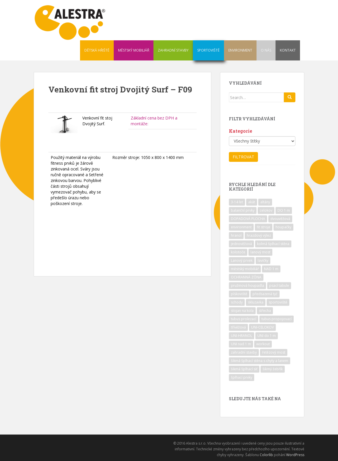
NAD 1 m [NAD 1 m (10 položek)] (271, 268)
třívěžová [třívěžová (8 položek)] (238, 327)
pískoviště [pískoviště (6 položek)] (239, 293)
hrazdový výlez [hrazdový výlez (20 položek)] (259, 235)
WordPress (295, 454)
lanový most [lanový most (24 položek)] (260, 252)
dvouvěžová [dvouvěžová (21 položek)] (280, 218)
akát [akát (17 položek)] (251, 202)
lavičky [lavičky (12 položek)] (263, 260)
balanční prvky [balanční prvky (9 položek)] (243, 210)
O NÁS (266, 50)
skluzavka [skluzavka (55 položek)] (255, 302)
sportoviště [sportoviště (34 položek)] (278, 302)
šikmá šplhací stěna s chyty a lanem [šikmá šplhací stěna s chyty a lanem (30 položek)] (259, 360)
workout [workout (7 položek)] (263, 344)
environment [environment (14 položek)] (241, 227)
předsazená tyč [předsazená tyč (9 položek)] (265, 293)
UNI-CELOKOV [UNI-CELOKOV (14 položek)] (262, 327)
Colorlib (266, 454)
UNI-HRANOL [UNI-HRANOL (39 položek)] (241, 335)
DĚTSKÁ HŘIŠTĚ (96, 50)
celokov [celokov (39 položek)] (266, 210)
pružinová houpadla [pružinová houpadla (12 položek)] (247, 285)
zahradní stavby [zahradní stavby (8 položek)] (244, 352)
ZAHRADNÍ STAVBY (173, 50)
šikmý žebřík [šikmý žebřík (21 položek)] (273, 369)
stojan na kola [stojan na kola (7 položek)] (242, 310)
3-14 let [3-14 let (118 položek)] (237, 202)
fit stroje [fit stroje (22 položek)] (263, 227)
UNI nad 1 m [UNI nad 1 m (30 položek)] (241, 344)
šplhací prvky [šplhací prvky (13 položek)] (241, 377)
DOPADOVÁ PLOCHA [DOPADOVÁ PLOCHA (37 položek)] (248, 218)
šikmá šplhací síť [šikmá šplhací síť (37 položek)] (244, 369)
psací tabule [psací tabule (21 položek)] (279, 285)
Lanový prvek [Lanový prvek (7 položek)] (241, 260)
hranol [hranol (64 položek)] (236, 235)
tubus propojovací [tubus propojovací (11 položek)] (276, 318)
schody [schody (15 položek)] (237, 302)
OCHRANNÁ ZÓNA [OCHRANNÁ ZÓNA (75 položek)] (246, 277)
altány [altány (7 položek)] (265, 202)
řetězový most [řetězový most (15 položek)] (273, 352)
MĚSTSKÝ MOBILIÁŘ (133, 50)
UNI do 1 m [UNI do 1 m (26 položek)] (266, 335)
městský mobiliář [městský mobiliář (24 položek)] (245, 268)
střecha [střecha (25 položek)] (265, 310)
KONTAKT (288, 50)
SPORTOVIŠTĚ (208, 50)
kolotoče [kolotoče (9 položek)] (238, 252)
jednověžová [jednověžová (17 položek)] (241, 243)
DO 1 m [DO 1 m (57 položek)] (284, 210)
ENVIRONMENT (240, 50)
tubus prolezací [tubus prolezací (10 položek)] (243, 318)
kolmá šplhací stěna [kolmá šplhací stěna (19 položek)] (273, 243)
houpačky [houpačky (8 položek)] (283, 227)
